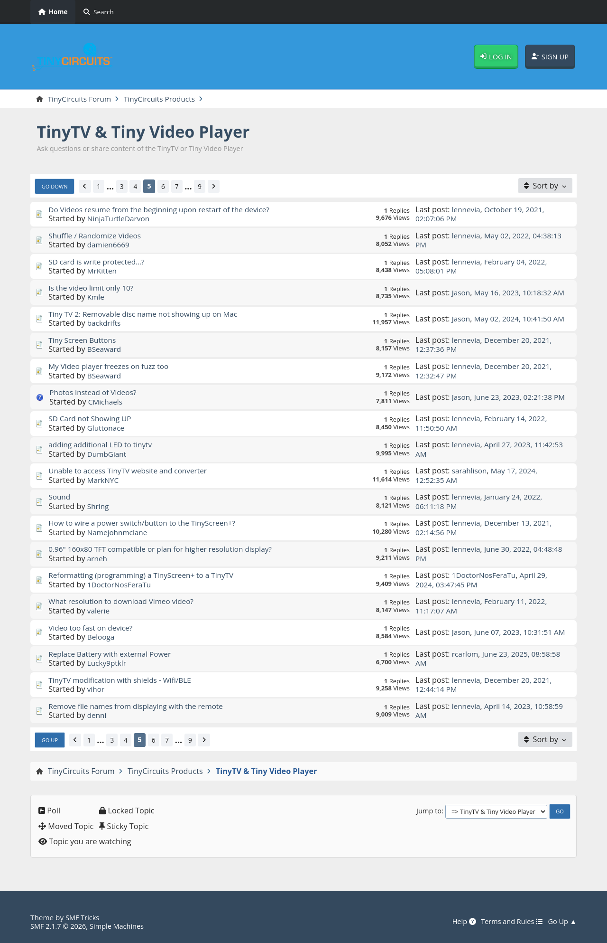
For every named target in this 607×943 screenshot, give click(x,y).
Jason (461, 288)
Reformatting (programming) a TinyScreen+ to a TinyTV (146, 576)
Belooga (101, 637)
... (113, 187)
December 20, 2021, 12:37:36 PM (486, 345)
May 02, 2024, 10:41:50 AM (486, 319)
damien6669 (109, 245)
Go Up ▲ (561, 921)
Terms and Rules (508, 921)
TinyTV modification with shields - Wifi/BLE (123, 680)
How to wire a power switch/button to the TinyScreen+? (147, 524)
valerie (99, 611)
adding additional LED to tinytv (102, 445)
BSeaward (105, 350)
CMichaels (106, 402)
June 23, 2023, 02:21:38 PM (486, 397)
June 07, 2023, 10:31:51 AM (486, 632)
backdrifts (105, 324)
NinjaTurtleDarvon (120, 219)
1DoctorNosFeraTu (121, 585)
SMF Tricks (83, 917)
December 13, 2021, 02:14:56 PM (486, 528)
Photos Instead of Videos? (95, 392)
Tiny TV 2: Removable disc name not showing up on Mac (148, 314)
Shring (98, 506)
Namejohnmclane (119, 533)
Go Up (50, 740)
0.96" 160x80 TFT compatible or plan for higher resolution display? (166, 550)
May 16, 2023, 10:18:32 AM (486, 292)
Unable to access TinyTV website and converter (132, 471)
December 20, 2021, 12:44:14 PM (486, 685)
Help (458, 921)
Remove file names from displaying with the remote (140, 706)
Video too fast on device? (92, 628)
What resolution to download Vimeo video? (125, 602)
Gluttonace (107, 428)
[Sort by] (545, 186)
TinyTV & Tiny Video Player (149, 131)
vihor (96, 689)
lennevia (467, 210)
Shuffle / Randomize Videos (97, 236)
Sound (59, 497)
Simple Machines (121, 926)
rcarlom (466, 654)
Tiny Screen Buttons (84, 340)
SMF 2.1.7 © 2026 (59, 926)
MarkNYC (103, 480)
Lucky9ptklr (108, 663)
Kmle (96, 297)
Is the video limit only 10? (93, 288)
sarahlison (470, 471)
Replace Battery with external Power (113, 654)
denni (97, 715)
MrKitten (103, 271)
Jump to (428, 811)
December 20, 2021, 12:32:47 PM (486, 371)
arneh (98, 559)
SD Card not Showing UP (92, 419)
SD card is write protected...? (99, 262)
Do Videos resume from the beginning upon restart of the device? (165, 210)
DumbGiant (108, 454)
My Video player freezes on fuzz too (111, 366)
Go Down (56, 186)
